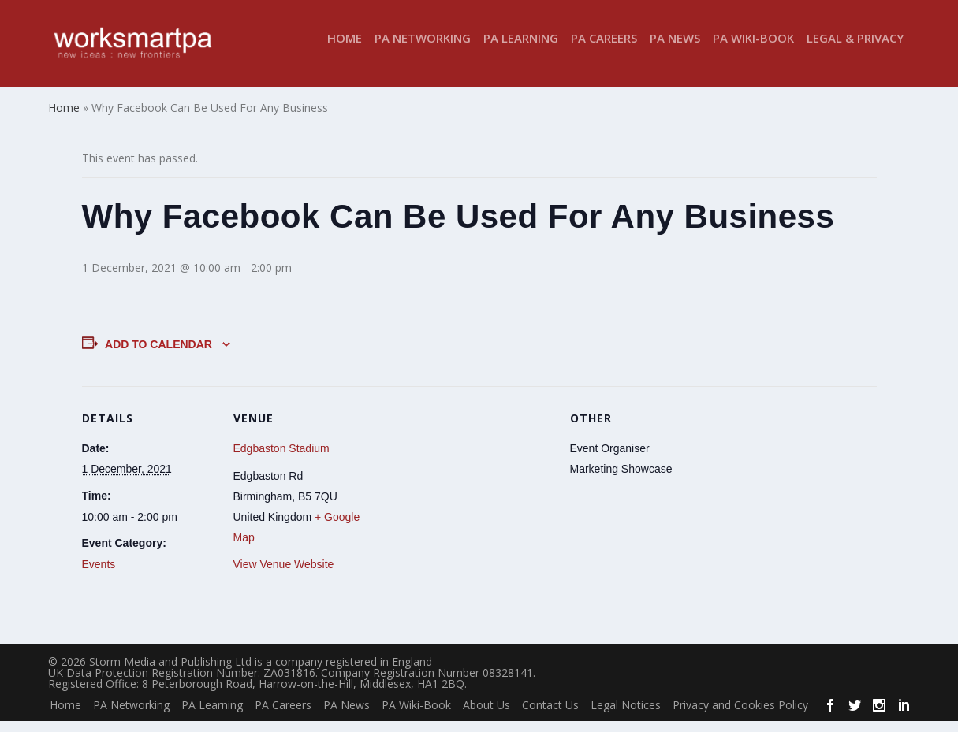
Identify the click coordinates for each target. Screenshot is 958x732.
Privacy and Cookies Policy (740, 715)
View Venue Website (283, 575)
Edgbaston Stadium (281, 459)
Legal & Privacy (855, 50)
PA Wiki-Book (753, 50)
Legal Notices (626, 715)
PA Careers (604, 50)
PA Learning (520, 50)
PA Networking (423, 50)
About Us (486, 715)
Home (344, 50)
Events (99, 575)
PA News (675, 50)
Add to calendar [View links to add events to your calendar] (158, 354)
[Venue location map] (468, 505)
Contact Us (550, 715)
